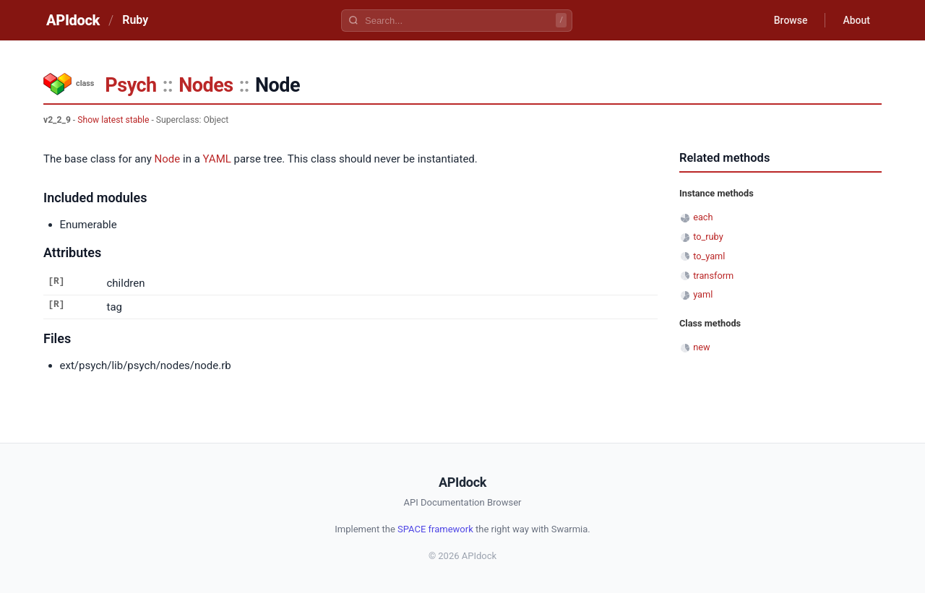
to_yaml (709, 256)
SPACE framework (435, 529)
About (856, 20)
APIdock (73, 20)
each (703, 217)
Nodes (205, 85)
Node (168, 158)
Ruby (135, 20)
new (701, 347)
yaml (703, 294)
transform (713, 275)
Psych (130, 85)
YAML (217, 158)
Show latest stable (113, 120)
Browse (791, 20)
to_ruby (708, 236)
